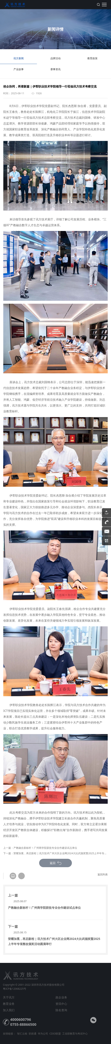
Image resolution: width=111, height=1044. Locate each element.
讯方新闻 (18, 60)
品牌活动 (55, 60)
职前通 (32, 1033)
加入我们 (9, 1010)
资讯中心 (61, 1004)
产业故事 (18, 71)
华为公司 (43, 1033)
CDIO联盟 (55, 1033)
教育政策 (92, 60)
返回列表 (103, 874)
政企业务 (61, 997)
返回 (55, 863)
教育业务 (9, 1004)
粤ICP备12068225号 (14, 988)
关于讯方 (9, 997)
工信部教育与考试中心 (75, 1033)
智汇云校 (22, 1033)
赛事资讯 (55, 71)
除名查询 (61, 1010)
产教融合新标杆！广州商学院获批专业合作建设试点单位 (45, 847)
